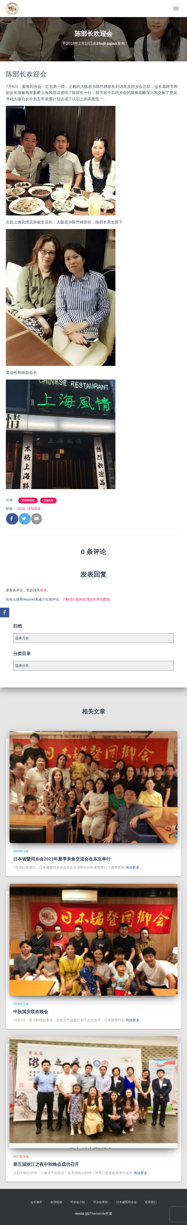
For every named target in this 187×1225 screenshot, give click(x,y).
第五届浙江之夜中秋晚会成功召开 (46, 1164)
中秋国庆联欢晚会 (30, 1011)
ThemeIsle (97, 1214)
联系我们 (151, 1202)
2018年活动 (20, 1004)
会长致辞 (36, 1202)
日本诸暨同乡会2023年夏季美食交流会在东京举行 (62, 859)
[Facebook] (4, 612)
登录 (43, 590)
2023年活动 (20, 851)
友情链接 (56, 1202)
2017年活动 (20, 1156)
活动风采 (48, 500)
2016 (21, 508)
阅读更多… (134, 867)
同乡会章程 (100, 1202)
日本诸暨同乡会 (126, 1202)
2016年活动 (28, 500)
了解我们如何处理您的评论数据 (86, 599)
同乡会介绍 (77, 1202)
